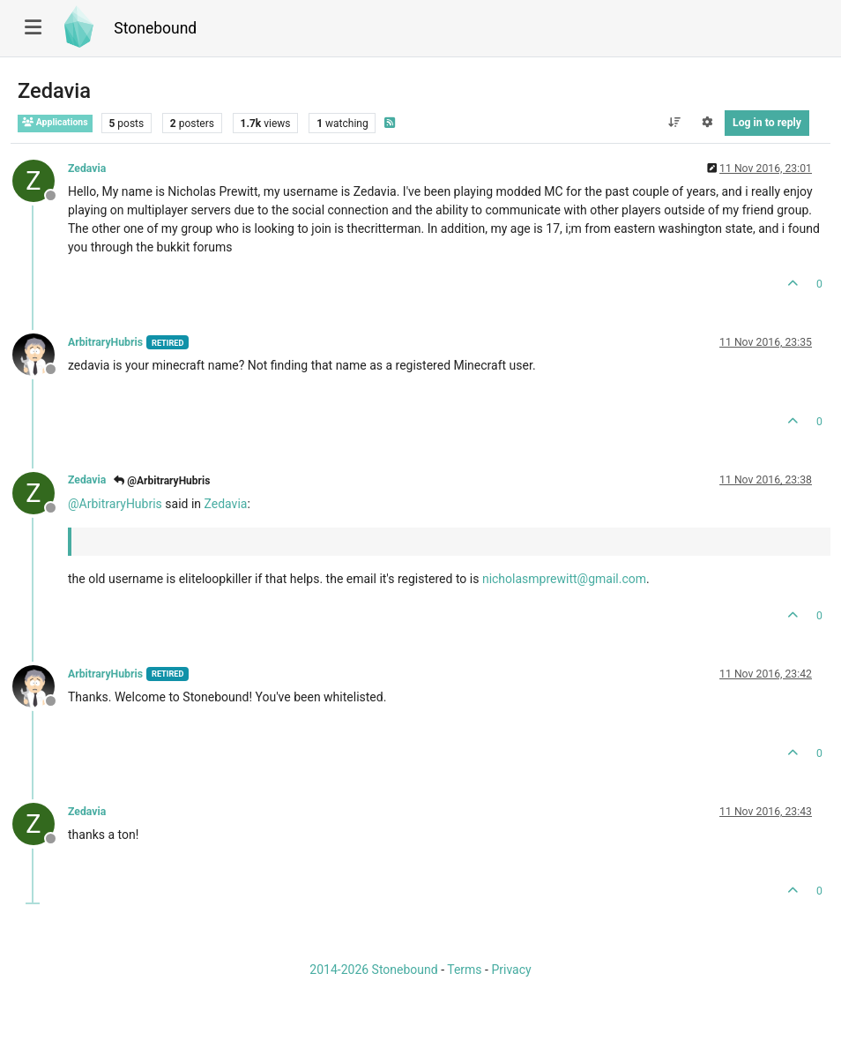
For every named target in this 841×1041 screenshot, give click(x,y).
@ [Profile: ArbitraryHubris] (115, 504)
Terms (464, 969)
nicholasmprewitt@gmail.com (564, 579)
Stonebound (155, 28)
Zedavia (87, 168)
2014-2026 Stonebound (373, 969)
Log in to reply (767, 122)
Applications (55, 122)
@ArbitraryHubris (162, 481)
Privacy (511, 969)
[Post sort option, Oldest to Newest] (673, 122)
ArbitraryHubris (105, 342)
